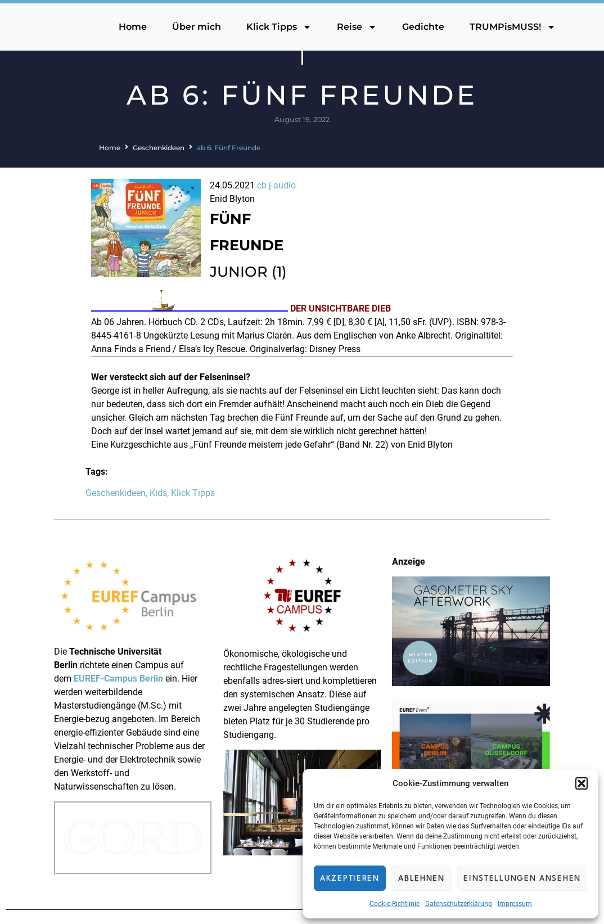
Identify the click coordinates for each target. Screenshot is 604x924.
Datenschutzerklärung (458, 904)
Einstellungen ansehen (522, 878)
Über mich (196, 26)
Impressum (515, 904)
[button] (581, 783)
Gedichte (423, 26)
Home (133, 26)
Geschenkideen (158, 147)
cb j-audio (276, 185)
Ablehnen (421, 878)
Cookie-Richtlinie (394, 904)
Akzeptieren (350, 878)
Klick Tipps (279, 27)
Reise (357, 27)
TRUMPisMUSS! (513, 27)
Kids (158, 493)
